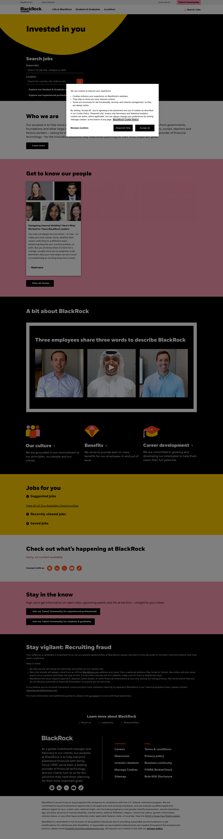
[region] (112, 110)
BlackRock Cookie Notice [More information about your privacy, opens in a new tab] (125, 119)
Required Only (123, 128)
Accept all (145, 128)
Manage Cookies (79, 128)
